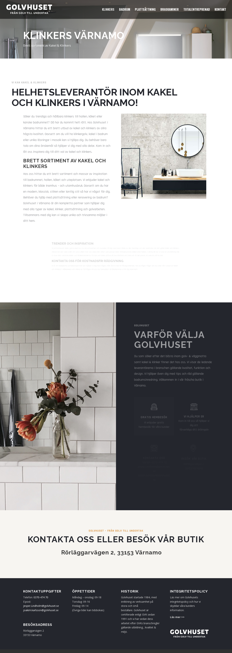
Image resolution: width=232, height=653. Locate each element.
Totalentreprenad (196, 10)
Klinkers (108, 10)
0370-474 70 (41, 597)
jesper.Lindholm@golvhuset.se (41, 606)
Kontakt (220, 10)
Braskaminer (169, 10)
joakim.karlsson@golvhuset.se (41, 610)
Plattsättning (145, 10)
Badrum (124, 10)
